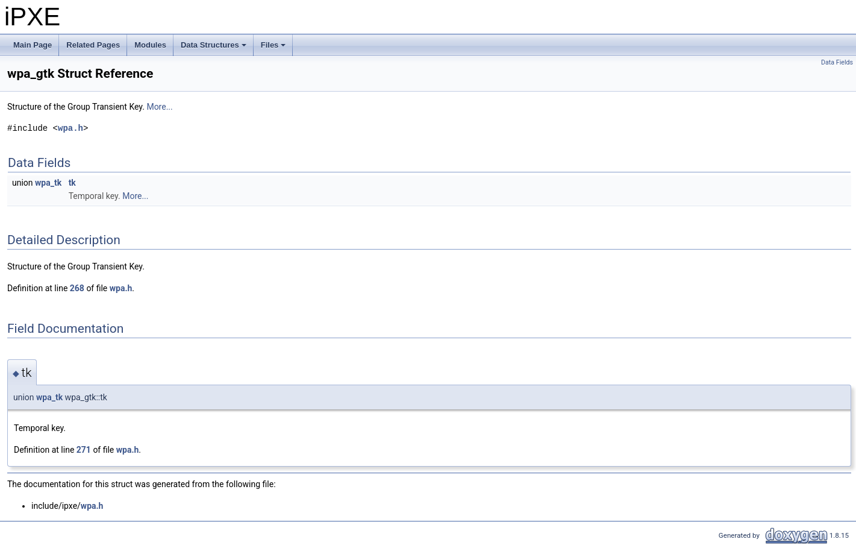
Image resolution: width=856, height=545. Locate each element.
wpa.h (70, 128)
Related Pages (93, 44)
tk (72, 182)
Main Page (32, 44)
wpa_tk (48, 182)
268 (77, 288)
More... (159, 107)
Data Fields (837, 62)
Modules (150, 44)
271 (84, 450)
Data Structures (214, 48)
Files (274, 48)
